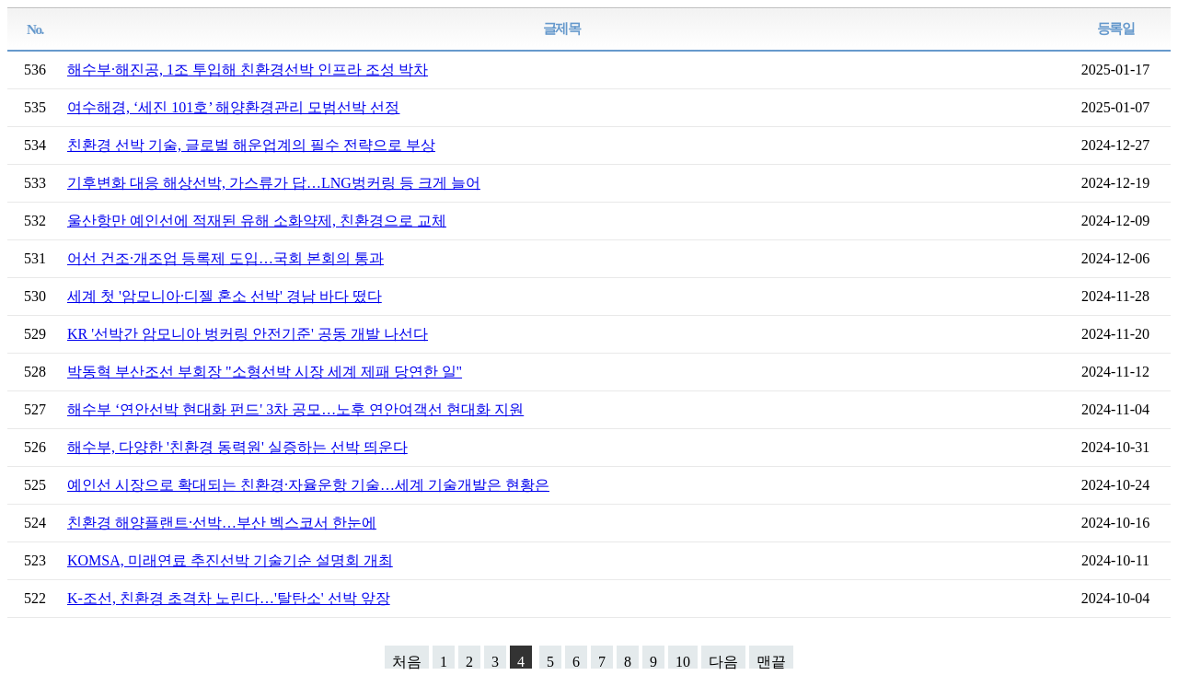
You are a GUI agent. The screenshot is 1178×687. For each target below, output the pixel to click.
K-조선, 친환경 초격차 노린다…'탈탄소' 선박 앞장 (228, 598)
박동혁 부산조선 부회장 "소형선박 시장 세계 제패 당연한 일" (264, 371)
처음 (407, 661)
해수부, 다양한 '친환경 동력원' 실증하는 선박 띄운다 (237, 447)
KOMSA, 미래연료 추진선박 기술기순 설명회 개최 (230, 560)
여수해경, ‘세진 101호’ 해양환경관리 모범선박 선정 (233, 107)
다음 (723, 661)
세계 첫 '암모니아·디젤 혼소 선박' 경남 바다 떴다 (224, 296)
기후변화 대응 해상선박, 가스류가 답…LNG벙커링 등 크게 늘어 (273, 183)
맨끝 (771, 661)
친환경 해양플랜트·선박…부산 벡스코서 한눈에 (221, 522)
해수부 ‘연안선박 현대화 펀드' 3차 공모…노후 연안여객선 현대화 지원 (295, 409)
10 (683, 661)
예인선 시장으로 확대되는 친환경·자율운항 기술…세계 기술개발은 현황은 (308, 485)
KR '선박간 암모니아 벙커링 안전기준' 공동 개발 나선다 (247, 334)
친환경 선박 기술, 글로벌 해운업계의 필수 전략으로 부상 (251, 145)
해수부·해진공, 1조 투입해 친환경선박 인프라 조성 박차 (247, 69)
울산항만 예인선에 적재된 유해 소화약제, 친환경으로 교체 (256, 220)
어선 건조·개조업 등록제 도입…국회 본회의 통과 (225, 258)
